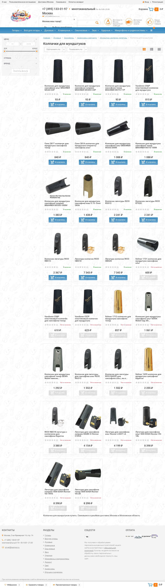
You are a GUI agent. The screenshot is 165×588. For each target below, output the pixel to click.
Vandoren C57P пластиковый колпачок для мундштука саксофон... (86, 319)
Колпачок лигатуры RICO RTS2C (147, 202)
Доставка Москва (45, 2)
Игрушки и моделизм (53, 572)
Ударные (105, 30)
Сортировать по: (53, 49)
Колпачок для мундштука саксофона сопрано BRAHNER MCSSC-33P (87, 88)
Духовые (48, 30)
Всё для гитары (32, 30)
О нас (4, 2)
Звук (94, 30)
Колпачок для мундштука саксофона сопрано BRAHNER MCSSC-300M (57, 203)
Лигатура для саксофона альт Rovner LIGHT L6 (117, 433)
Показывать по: (75, 49)
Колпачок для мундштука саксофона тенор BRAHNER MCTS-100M (148, 145)
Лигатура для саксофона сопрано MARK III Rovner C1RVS (87, 434)
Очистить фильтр (20, 71)
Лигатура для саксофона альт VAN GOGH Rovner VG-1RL (148, 434)
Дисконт (48, 562)
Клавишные (64, 30)
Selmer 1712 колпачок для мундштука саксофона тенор (118, 318)
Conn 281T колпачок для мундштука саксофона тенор (57, 145)
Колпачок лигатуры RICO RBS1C (57, 260)
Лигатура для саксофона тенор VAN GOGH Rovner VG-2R (87, 491)
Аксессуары (50, 569)
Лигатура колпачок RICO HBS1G (87, 260)
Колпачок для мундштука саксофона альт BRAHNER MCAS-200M (117, 145)
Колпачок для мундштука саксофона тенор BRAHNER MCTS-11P (117, 88)
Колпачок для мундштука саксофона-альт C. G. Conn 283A (88, 203)
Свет (47, 565)
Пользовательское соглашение (22, 2)
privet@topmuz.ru (12, 547)
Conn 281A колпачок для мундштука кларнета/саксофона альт (87, 145)
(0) (51, 94)
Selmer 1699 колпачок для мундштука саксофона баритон (148, 376)
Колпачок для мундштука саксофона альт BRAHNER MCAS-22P (57, 88)
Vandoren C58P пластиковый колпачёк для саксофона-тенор (56, 318)
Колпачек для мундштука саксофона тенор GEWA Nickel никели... (57, 376)
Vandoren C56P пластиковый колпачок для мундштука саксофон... (146, 89)
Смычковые (81, 30)
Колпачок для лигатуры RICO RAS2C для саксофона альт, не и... (117, 376)
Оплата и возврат (76, 2)
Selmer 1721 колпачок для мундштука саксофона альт (148, 261)
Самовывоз (61, 2)
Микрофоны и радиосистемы (130, 30)
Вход (146, 2)
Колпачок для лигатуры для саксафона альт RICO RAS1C (87, 376)
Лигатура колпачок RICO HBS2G (117, 260)
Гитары (15, 30)
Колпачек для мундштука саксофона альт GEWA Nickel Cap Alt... (148, 318)
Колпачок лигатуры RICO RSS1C (117, 202)
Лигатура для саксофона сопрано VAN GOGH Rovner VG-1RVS (57, 491)
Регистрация (157, 2)
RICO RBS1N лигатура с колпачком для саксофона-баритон (56, 434)
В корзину (60, 104)
